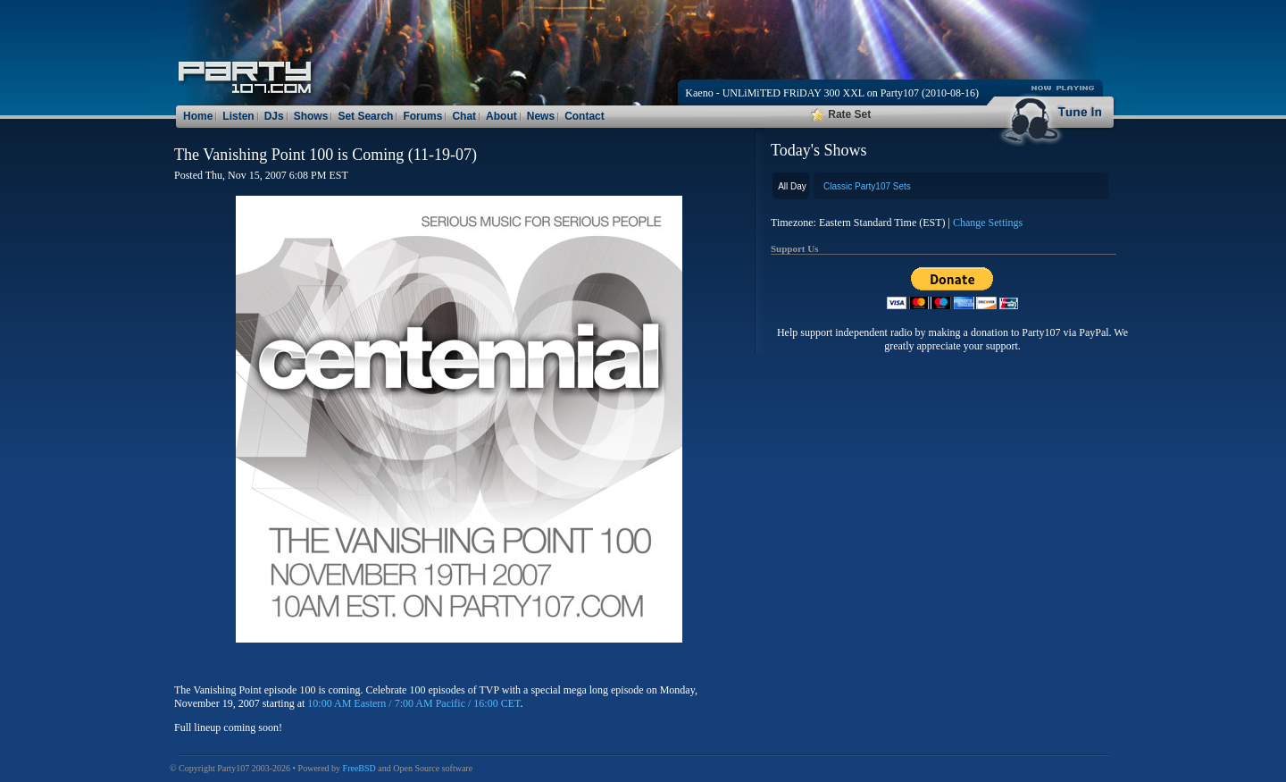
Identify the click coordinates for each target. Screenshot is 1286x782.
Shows (311, 116)
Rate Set (841, 114)
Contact (584, 116)
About (501, 116)
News (541, 116)
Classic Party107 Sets (867, 186)
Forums (422, 116)
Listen (238, 116)
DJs (274, 116)
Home (198, 116)
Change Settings (988, 222)
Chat (464, 116)
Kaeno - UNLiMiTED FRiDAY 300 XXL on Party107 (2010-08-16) (832, 93)
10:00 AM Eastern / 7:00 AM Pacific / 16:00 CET (413, 703)
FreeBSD (359, 768)
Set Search (365, 116)
